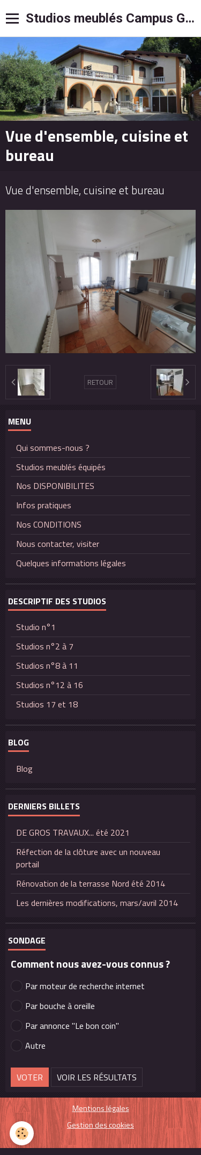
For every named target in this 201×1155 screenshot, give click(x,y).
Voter (30, 1077)
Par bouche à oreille (53, 1005)
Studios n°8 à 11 (47, 665)
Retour (100, 382)
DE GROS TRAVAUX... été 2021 (73, 832)
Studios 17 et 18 (47, 704)
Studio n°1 (36, 626)
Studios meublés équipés (61, 466)
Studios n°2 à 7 (44, 646)
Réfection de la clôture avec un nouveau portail (88, 858)
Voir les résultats (97, 1077)
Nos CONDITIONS (48, 524)
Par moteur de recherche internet (78, 985)
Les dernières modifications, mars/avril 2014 (97, 902)
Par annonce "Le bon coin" (65, 1025)
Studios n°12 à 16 (49, 684)
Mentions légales (100, 1108)
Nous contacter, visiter (57, 543)
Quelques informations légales (71, 563)
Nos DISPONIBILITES (55, 485)
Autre (28, 1045)
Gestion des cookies (100, 1125)
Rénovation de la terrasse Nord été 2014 (90, 883)
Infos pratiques (43, 505)
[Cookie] (22, 1133)
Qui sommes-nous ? (53, 447)
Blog (24, 768)
